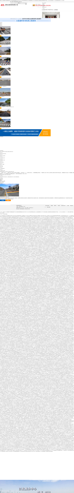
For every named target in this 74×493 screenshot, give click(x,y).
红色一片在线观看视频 (32, 253)
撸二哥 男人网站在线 (41, 238)
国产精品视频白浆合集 (2, 309)
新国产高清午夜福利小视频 (49, 397)
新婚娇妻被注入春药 (12, 415)
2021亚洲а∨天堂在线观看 (46, 231)
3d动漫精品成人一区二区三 (61, 229)
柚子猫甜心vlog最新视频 (58, 388)
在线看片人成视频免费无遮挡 (10, 294)
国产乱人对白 (22, 349)
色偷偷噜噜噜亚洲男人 (26, 409)
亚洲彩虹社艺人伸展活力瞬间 (28, 331)
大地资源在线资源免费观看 (19, 276)
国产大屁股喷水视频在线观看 (30, 336)
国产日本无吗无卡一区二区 (30, 272)
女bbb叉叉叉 (7, 288)
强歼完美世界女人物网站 (46, 435)
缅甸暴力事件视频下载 (14, 409)
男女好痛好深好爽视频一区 (7, 414)
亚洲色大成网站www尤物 (34, 352)
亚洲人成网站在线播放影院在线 (54, 334)
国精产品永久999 (71, 394)
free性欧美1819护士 (52, 218)
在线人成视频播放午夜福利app (24, 350)
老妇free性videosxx (70, 418)
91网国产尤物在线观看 (70, 409)
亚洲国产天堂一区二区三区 (60, 427)
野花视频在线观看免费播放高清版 (12, 298)
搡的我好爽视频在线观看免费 (14, 331)
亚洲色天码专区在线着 (41, 348)
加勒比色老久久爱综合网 (68, 449)
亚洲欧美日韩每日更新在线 (16, 434)
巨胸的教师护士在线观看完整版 (8, 372)
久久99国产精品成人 (66, 370)
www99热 (51, 357)
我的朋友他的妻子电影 (22, 277)
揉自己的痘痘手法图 (38, 309)
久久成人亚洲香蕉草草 (27, 431)
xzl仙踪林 (57, 418)
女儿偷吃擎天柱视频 (12, 333)
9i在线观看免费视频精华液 (52, 231)
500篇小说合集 (17, 311)
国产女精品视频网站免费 (59, 450)
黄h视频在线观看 (27, 233)
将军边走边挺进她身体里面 (62, 274)
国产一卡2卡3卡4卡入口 (37, 375)
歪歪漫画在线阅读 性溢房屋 (53, 232)
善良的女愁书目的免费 (22, 231)
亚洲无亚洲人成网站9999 (40, 234)
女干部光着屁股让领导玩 (61, 235)
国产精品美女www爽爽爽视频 (64, 412)
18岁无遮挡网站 (18, 313)
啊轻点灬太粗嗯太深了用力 (62, 434)
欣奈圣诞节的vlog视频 (35, 398)
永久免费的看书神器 (32, 432)
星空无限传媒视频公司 (25, 291)
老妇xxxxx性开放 (66, 408)
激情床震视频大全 (58, 231)
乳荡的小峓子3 (17, 374)
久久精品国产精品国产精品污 (4, 373)
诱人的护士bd (22, 435)
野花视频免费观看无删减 (42, 353)
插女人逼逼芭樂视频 (57, 317)
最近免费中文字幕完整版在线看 (46, 239)
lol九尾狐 (55, 256)
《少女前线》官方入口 (62, 356)
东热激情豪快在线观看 (39, 411)
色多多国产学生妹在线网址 (49, 413)
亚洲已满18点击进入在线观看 (9, 413)
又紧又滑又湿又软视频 (9, 274)
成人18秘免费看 (47, 308)
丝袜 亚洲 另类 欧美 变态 (14, 411)
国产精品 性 (38, 235)
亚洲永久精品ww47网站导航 (47, 238)
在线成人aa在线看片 (49, 254)
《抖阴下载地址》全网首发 (47, 335)
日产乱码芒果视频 (59, 349)
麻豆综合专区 (70, 413)
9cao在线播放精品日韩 (11, 258)
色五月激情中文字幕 (61, 395)
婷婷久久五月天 (7, 394)
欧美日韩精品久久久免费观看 (55, 257)
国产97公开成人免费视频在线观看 (10, 348)
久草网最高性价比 (32, 269)
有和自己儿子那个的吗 (64, 335)
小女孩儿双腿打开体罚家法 (53, 433)
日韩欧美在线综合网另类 (13, 388)
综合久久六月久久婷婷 (10, 230)
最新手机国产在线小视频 (11, 433)
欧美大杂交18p (68, 335)
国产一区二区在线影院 (17, 391)
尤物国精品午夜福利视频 (16, 353)
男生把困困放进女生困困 (27, 349)
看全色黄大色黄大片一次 (6, 228)
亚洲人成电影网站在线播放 (3, 238)
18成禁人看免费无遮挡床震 (9, 277)
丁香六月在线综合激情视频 (8, 334)
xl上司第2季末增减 (30, 273)
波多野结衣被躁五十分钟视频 (34, 447)
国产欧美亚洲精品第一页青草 (58, 218)
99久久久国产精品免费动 (25, 228)
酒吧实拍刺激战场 (65, 216)
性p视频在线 (42, 269)
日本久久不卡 (42, 237)
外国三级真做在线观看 (69, 436)
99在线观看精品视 (64, 299)
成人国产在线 (19, 274)
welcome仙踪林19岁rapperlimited (47, 348)
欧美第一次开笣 (8, 388)
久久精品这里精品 (58, 371)
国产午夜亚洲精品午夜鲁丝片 (7, 331)
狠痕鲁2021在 (7, 313)
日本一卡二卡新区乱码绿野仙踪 (34, 370)
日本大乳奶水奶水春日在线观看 (40, 329)
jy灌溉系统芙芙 (49, 315)
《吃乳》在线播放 (56, 228)
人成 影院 (60, 273)
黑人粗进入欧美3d (10, 256)
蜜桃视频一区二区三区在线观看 (62, 410)
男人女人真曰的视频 (21, 408)
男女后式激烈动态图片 (66, 427)
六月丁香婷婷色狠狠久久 (3, 451)
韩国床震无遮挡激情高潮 (44, 256)
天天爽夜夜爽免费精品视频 (40, 251)
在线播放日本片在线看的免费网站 (34, 368)
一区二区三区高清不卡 (28, 317)
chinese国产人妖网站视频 (55, 395)
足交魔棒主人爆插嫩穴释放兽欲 (8, 271)
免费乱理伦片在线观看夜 (53, 358)
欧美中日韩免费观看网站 (36, 394)
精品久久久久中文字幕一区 (31, 257)
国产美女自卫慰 (36, 228)
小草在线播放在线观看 (53, 434)
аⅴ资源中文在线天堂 (40, 447)
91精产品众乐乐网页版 (45, 289)
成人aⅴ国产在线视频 (4, 292)
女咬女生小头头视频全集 (42, 391)
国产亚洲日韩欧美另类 (23, 219)
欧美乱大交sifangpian (25, 276)
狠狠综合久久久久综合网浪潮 (58, 432)
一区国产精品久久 (50, 411)
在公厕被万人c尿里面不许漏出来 (64, 389)
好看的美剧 (72, 332)
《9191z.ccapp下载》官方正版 (31, 276)
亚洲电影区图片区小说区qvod (17, 433)
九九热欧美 (36, 312)
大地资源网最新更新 (25, 310)
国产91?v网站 (38, 254)
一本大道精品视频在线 (19, 414)
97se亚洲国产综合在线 (35, 218)
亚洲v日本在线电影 (56, 336)
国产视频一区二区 (61, 308)
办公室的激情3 (72, 337)
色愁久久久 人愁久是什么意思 (33, 318)
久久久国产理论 (61, 313)
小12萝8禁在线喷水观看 (32, 335)
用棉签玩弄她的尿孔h (27, 252)
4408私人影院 (41, 435)
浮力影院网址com (70, 414)
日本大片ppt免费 (47, 258)
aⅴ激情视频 (54, 418)
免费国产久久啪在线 (15, 450)
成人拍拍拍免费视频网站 (37, 427)
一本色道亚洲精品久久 (28, 216)
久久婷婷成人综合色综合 (35, 271)
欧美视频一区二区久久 (13, 338)
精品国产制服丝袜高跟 (28, 418)
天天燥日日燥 (36, 376)
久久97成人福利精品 (2, 297)
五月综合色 (16, 328)
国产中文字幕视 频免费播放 (60, 249)
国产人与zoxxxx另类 (24, 414)
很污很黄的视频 (29, 296)
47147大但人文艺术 (28, 390)
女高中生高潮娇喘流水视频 (11, 272)
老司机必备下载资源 (53, 291)
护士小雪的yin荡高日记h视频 (63, 331)
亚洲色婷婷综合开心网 (33, 308)
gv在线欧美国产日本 (33, 270)
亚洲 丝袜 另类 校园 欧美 (9, 427)
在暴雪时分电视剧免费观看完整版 (39, 396)
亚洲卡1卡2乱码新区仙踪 (4, 336)
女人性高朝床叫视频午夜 (38, 334)
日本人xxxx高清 (11, 448)
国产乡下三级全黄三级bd (22, 374)
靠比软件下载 (67, 437)
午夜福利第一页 (9, 368)
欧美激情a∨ (8, 333)
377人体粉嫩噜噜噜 (19, 397)
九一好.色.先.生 (49, 234)
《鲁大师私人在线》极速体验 (17, 349)
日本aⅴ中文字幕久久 (40, 312)
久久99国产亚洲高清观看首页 (52, 330)
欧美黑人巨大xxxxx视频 (11, 269)
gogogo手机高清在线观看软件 (36, 371)
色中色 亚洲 (58, 351)
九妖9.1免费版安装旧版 (35, 350)
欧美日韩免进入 (17, 430)
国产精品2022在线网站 (12, 391)
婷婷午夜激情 (37, 349)
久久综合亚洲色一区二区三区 (7, 378)
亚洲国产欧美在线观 (40, 330)
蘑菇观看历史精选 (32, 333)
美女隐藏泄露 (40, 278)
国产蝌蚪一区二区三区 (25, 299)
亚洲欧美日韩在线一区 (62, 348)
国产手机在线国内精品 (49, 368)
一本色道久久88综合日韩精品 (22, 238)
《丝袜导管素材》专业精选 (69, 410)
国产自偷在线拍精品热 (65, 257)
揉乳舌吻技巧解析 (11, 219)
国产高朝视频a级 (43, 355)
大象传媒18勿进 (69, 392)
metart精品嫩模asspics (23, 215)
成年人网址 (10, 317)
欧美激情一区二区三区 (23, 218)
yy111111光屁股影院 (21, 413)
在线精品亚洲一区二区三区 (66, 314)
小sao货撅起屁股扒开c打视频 (67, 391)
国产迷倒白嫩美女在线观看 (68, 447)
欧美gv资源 (60, 228)
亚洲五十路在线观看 (50, 375)
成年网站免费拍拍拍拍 (41, 252)
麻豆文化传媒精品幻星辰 (18, 259)
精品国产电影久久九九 (14, 392)
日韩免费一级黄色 (67, 277)
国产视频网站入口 (55, 427)
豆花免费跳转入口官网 (39, 215)
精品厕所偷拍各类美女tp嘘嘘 (38, 230)
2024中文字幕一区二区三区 (27, 352)
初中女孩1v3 (3, 290)
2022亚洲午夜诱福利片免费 (35, 331)
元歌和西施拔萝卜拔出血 (39, 289)
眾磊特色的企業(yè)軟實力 (3, 153)
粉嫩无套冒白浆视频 (60, 288)
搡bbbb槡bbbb (70, 378)
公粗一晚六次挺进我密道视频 (51, 248)
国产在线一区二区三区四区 (65, 417)
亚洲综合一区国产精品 (65, 354)
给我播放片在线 (69, 259)
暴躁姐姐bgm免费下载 (15, 271)
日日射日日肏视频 (18, 308)
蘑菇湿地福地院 (39, 291)
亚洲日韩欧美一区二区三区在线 (45, 299)
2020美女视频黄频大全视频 (45, 229)
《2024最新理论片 (39, 373)
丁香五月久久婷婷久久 (55, 398)
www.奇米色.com (8, 276)
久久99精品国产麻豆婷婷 (58, 333)
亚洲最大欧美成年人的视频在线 (15, 396)
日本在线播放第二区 (61, 377)
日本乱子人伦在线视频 (68, 274)
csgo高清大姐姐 (17, 233)
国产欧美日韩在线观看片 (59, 392)
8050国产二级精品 (36, 297)
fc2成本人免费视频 (33, 275)
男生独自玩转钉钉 (71, 293)
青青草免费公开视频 (21, 332)
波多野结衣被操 (30, 236)
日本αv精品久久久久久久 (45, 293)
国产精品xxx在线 (10, 218)
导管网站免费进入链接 (10, 255)
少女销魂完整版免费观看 (44, 219)
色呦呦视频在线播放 (45, 369)
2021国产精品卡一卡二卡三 (41, 357)
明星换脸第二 (23, 295)
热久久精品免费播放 (7, 215)
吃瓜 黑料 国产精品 (66, 418)
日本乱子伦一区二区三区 (53, 350)
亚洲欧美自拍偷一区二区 (51, 332)
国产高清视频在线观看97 (42, 316)
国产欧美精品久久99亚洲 (22, 309)
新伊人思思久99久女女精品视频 (62, 329)
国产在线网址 (60, 417)
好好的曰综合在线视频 (62, 277)
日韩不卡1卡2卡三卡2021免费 (49, 436)
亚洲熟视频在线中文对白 (60, 233)
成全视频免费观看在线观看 (27, 289)
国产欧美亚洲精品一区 (40, 369)
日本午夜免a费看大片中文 (61, 378)
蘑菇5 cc (22, 417)
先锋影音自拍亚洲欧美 (22, 356)
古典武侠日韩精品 (3, 428)
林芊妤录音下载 (54, 392)
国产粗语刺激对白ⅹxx (15, 410)
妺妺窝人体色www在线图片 (38, 415)
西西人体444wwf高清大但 (25, 338)
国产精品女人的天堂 (48, 291)
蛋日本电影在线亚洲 (19, 236)
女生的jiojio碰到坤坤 (20, 253)
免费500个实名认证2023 (31, 397)
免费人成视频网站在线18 (59, 355)
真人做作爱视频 (56, 408)
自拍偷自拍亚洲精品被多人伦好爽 (30, 297)
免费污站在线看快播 (13, 275)
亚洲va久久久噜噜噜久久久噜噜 (25, 416)
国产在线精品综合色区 (27, 270)
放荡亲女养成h (29, 274)
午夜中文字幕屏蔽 (45, 312)
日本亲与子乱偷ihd (62, 310)
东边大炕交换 (4, 293)
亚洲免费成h (49, 378)
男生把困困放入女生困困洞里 (37, 408)
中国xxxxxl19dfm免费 (30, 433)
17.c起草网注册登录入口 (7, 432)
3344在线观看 (1, 436)
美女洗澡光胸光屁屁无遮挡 (26, 334)
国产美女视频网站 (45, 234)
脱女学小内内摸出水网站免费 (22, 410)
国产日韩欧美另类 (14, 256)
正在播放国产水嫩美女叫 (35, 348)
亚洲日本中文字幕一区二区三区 (60, 447)
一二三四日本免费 (49, 372)
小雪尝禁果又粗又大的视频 (66, 270)
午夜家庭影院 (17, 432)
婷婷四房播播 (61, 291)
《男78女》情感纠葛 (60, 334)
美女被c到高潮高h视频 (13, 311)
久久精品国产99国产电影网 (40, 288)
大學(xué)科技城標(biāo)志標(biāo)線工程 (4, 127)
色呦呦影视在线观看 (69, 328)
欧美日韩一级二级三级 (61, 237)
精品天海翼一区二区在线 (43, 436)
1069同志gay (13, 431)
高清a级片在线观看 (33, 216)
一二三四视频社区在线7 (22, 297)
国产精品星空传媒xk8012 (31, 396)
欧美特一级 (18, 216)
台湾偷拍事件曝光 (12, 251)
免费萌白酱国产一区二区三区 (68, 309)
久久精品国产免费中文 (9, 447)
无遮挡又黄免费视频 (53, 259)
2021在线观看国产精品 (19, 268)
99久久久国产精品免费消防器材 (25, 448)
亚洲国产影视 (17, 436)
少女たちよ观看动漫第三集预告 (35, 313)
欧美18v (1, 292)
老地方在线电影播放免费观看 (62, 290)
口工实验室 (53, 254)
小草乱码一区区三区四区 (14, 236)
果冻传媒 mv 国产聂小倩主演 (47, 371)
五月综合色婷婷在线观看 (54, 311)
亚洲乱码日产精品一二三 (22, 372)
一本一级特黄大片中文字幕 (67, 297)
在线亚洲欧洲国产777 (33, 289)
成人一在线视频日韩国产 (64, 230)
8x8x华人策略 (39, 388)
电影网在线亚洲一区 (52, 432)
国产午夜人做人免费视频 (28, 447)
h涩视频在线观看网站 (4, 411)
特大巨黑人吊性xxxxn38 (22, 235)
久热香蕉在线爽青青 (22, 252)
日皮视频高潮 (14, 233)
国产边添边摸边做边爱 (63, 436)
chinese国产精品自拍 (54, 250)
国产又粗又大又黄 (10, 233)
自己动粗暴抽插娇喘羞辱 (8, 412)
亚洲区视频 (46, 310)
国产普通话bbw (17, 217)
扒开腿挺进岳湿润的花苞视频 (23, 393)
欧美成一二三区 (13, 374)
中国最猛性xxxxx (16, 258)
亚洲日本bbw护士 (30, 291)
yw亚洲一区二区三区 (58, 230)
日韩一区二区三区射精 (11, 254)
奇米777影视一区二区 (12, 308)
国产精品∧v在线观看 (22, 431)
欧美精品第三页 (71, 291)
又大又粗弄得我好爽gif (50, 351)
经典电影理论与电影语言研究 (9, 315)
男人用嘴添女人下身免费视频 (50, 408)
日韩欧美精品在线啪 (34, 248)
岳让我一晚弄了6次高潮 (42, 313)
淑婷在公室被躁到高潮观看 (39, 314)
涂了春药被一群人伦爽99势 (38, 259)
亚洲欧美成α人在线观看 (18, 218)
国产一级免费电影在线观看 (41, 295)
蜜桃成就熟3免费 (26, 435)
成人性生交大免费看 (28, 219)
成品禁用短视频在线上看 (47, 218)
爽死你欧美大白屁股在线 (70, 275)
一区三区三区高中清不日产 (38, 269)
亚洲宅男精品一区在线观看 (65, 432)
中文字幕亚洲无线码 (51, 288)
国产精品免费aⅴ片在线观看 (34, 388)
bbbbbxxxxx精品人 (5, 377)
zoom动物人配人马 (56, 416)
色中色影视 (17, 329)
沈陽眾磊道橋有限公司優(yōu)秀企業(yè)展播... (5, 174)
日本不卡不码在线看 (25, 351)
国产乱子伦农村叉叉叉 (55, 319)
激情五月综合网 (2, 275)
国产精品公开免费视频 (59, 358)
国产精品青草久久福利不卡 (22, 230)
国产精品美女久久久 (5, 255)
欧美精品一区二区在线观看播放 (49, 417)
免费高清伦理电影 (33, 449)
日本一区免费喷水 (3, 394)
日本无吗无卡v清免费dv (52, 258)
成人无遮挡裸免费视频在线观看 (33, 229)
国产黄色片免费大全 (57, 331)
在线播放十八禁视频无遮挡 (31, 310)
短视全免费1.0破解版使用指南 (53, 412)
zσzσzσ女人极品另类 (2, 299)
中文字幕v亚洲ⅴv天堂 (48, 410)
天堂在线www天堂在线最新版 (32, 328)
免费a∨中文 (55, 233)
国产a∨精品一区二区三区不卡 (48, 392)
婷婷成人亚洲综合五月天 (8, 309)
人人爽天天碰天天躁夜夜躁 (67, 352)
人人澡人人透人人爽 (15, 449)
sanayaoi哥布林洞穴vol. (13, 378)
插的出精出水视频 (17, 431)
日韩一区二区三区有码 (21, 396)
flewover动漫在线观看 (45, 370)
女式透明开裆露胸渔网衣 (37, 355)
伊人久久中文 (20, 319)
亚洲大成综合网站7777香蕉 (6, 436)
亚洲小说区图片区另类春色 (56, 268)
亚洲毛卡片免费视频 (62, 390)
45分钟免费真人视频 (41, 433)
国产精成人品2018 (38, 237)
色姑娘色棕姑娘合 (40, 273)
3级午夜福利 (25, 415)
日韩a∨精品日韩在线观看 (66, 336)
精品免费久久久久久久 (57, 310)
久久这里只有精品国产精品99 (5, 235)
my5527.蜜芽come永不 (58, 251)
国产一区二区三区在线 (43, 309)
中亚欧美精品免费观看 (13, 351)
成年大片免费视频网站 (30, 330)
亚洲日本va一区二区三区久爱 (66, 288)
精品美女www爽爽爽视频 (44, 418)
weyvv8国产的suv (58, 298)
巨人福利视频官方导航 (52, 237)
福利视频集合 (17, 312)
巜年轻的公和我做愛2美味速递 (37, 448)
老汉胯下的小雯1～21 (5, 352)
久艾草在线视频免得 (24, 369)
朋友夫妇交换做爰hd (37, 275)
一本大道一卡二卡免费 (13, 252)
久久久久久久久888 (64, 333)
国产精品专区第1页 (8, 330)
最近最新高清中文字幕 (55, 374)
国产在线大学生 (26, 389)
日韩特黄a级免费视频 (39, 229)
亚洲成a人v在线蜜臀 (54, 429)
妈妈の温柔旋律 (12, 356)
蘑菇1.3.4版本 (48, 338)
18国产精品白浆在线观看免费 (5, 332)
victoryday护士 (48, 232)
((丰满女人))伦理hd (16, 235)
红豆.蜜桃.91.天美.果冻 (17, 355)
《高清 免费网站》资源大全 (3, 395)
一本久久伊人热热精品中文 (57, 253)
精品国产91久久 (65, 234)
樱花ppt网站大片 (56, 229)
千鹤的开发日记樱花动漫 (35, 414)
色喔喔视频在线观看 (50, 318)
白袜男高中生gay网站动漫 (68, 390)
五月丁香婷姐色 (53, 428)
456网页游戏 (51, 217)
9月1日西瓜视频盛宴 (17, 249)
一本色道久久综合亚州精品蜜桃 (50, 352)
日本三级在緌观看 (35, 293)
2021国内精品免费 (47, 432)
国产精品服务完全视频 (61, 318)
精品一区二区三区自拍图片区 (7, 310)
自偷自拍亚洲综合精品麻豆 (21, 447)
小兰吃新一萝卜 (55, 447)
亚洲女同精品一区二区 (5, 268)
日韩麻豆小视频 (67, 298)
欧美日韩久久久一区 (5, 289)
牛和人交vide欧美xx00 (6, 390)
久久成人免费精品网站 (22, 275)
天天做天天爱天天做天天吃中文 (60, 394)
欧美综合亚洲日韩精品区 (24, 394)
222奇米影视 (29, 351)
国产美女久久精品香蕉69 (21, 449)
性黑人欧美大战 (68, 388)
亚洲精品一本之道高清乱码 (27, 395)
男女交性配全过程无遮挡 (25, 273)
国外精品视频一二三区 (22, 255)
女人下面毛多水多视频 (62, 337)
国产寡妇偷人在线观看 (15, 377)
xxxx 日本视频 (10, 392)
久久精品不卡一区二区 (19, 438)
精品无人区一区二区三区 (34, 356)
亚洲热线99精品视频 (19, 354)
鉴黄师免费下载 (2, 291)
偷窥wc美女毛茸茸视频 (44, 257)
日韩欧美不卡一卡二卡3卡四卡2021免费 (50, 317)
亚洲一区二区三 (62, 430)
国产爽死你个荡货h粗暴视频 (33, 377)
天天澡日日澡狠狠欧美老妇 (65, 413)
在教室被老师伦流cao (33, 349)
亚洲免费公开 (27, 375)
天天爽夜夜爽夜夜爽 (56, 370)
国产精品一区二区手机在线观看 (6, 308)
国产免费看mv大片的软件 (65, 398)
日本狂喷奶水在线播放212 (17, 418)
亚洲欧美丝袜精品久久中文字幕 (51, 219)
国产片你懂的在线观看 (68, 217)
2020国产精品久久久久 (14, 317)
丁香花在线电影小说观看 (17, 296)
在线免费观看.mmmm (32, 334)
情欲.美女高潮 (8, 229)
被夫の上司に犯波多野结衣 (6, 239)
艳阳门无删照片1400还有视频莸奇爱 (16, 394)
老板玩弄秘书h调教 (29, 268)
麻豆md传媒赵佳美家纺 (35, 298)
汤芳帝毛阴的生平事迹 (45, 278)
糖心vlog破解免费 (27, 311)
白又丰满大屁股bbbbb (22, 233)
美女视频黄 (20, 312)
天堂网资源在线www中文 (49, 319)
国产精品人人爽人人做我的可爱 (32, 232)
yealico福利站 (27, 355)
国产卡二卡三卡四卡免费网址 (46, 271)
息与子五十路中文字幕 (39, 248)
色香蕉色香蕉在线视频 (58, 256)
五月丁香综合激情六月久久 (4, 257)
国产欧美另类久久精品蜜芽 (8, 375)
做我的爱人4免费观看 (32, 437)
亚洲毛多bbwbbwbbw (29, 348)
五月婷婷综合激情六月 (43, 409)
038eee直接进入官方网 (42, 317)
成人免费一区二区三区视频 (49, 395)
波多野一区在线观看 (20, 392)
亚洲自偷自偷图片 (62, 250)
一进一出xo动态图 (57, 277)
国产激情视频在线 (47, 355)
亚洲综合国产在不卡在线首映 (11, 257)
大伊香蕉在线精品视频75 (41, 431)
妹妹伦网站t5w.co (47, 373)
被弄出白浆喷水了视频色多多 (5, 355)
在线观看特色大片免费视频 (37, 409)
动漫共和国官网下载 (17, 333)
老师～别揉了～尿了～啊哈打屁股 (5, 259)
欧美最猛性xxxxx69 (10, 377)
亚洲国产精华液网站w (14, 335)
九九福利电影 (11, 410)
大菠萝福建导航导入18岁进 (37, 336)
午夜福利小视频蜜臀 (16, 248)
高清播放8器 (16, 229)
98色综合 (58, 434)
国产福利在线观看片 (16, 231)
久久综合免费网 (11, 319)
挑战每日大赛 (62, 296)
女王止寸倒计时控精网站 (21, 395)
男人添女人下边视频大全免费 (46, 358)
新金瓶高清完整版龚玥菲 (70, 299)
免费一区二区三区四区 (40, 410)
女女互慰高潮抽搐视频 (37, 255)
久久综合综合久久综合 (64, 271)
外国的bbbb (24, 317)
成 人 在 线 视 (1, 358)
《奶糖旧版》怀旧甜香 (33, 237)
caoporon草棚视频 (62, 278)
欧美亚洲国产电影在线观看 (50, 268)
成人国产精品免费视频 (41, 349)
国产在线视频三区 (24, 268)
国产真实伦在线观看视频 (43, 232)
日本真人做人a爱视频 (28, 215)
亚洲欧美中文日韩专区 (60, 418)
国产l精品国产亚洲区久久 (5, 430)
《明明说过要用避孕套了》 (27, 417)
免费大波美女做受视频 (14, 371)
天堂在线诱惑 (61, 216)
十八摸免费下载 (37, 437)
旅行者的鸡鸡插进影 (30, 435)
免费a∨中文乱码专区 (55, 375)
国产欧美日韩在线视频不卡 (66, 334)
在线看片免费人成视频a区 (27, 269)
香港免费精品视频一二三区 (36, 393)
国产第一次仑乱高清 (16, 254)
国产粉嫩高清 (12, 349)
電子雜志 (1, 150)
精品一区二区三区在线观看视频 (68, 292)
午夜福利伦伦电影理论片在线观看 (49, 437)
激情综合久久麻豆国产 (34, 411)
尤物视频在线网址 (24, 316)
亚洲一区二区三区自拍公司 (67, 433)
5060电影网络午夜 (37, 335)
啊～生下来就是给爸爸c (17, 350)
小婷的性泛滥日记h (14, 438)
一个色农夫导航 (52, 336)
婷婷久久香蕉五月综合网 (28, 370)
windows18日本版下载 (64, 353)
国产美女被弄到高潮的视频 (13, 239)
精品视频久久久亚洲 (21, 269)
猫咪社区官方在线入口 (2, 315)
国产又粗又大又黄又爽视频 (44, 216)
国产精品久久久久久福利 (30, 393)
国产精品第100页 (30, 350)
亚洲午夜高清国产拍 (37, 311)
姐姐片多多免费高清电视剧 (3, 449)
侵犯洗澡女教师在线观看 (64, 349)
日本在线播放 (17, 309)
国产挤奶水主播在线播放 (47, 357)
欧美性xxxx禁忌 (28, 333)
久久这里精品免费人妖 (66, 308)
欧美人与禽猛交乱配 (58, 328)
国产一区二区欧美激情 (46, 251)
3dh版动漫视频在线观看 (31, 355)
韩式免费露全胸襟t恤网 (52, 271)
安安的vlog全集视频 (23, 293)
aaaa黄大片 (14, 436)
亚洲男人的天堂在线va (10, 450)
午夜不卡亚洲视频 (47, 388)
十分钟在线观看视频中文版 (21, 370)
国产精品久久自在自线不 (52, 331)
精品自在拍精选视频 (34, 291)
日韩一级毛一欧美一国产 (58, 448)
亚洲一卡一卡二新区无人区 (57, 430)
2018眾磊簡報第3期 (2, 168)
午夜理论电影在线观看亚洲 (22, 248)
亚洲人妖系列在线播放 (41, 228)
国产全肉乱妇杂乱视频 (19, 378)
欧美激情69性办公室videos (43, 235)
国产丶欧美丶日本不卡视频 (33, 231)
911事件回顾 (62, 215)
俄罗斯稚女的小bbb (66, 235)
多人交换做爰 (17, 252)
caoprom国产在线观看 (10, 270)
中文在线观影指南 (71, 296)
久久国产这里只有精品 (15, 429)
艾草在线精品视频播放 (22, 373)
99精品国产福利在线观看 (32, 416)
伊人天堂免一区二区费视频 (48, 259)
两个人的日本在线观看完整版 (43, 275)
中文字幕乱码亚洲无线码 (24, 274)
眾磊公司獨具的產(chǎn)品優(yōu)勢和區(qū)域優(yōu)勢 (6, 151)
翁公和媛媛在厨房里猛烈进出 (27, 314)
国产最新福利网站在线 (16, 319)
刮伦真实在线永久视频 (5, 258)
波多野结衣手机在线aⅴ (39, 293)
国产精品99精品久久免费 (28, 329)
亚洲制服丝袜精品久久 (49, 389)
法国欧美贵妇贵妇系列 (63, 448)
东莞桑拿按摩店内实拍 (41, 272)
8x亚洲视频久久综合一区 (58, 219)
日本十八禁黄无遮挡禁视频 (18, 416)
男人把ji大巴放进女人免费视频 (25, 354)
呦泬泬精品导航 (50, 396)
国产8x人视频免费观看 (49, 354)
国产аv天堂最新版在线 (26, 413)
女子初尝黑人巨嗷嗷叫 (49, 294)
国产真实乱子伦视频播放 (13, 316)
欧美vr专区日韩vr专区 (61, 370)
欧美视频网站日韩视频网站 (33, 288)
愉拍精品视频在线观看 (9, 431)
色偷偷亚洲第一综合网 (57, 309)
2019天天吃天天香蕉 (16, 251)
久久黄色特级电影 (70, 216)
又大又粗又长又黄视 (11, 288)
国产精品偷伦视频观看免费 (23, 272)
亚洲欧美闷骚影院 (63, 437)
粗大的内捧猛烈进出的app (5, 269)
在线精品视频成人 (29, 337)
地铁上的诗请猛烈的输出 (22, 432)
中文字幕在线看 (29, 411)
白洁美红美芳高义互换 (4, 368)
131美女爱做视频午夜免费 (29, 429)
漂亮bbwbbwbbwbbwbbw (31, 250)
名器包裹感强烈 (53, 277)
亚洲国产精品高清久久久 (21, 315)
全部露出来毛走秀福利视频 (18, 369)
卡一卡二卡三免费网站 (15, 274)
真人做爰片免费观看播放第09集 (55, 438)
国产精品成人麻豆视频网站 (17, 294)
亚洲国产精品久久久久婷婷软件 (30, 378)
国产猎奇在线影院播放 (45, 314)
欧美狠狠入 (37, 328)
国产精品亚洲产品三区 (43, 428)
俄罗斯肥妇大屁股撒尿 (56, 369)
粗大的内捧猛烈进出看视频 (44, 315)
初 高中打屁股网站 (8, 293)
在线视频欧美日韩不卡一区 (4, 450)
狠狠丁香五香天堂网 (62, 298)
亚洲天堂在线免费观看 (40, 358)
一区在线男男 (45, 352)
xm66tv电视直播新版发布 (53, 394)
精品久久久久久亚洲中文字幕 (58, 248)
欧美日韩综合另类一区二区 (56, 397)
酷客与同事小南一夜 (19, 411)
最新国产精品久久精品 (32, 311)
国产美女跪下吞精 (54, 249)
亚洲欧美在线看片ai (37, 310)
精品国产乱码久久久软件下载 (30, 376)
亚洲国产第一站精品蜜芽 (50, 329)
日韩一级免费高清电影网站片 (10, 408)
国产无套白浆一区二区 (58, 272)
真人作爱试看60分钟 (59, 353)
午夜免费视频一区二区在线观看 (35, 274)
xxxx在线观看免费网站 (38, 258)
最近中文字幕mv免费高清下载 (38, 337)
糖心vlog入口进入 (66, 378)
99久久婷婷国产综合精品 (3, 313)
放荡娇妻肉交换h (68, 258)
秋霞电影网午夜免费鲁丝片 (40, 352)
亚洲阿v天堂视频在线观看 (34, 410)
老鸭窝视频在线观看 (60, 293)
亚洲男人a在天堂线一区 (34, 239)
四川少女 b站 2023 (44, 374)
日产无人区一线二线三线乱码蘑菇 (50, 316)
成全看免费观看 (26, 396)
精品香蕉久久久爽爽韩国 (55, 354)
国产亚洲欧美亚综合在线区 (12, 357)
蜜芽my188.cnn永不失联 (47, 390)
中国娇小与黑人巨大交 (3, 417)
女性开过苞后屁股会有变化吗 (25, 319)
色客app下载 (57, 259)
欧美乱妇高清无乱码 (23, 375)
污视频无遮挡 (52, 278)
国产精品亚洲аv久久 (3, 398)
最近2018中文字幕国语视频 (12, 312)
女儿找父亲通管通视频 (63, 251)
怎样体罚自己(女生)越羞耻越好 (38, 250)
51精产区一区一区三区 (38, 354)
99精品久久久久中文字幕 (54, 234)
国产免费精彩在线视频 (65, 368)
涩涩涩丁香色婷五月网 (11, 253)
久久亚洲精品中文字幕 (8, 409)
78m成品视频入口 (24, 378)
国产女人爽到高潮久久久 (56, 357)
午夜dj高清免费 (50, 249)
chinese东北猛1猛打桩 (21, 451)
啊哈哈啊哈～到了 (49, 275)
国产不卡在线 (10, 314)
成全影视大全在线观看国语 (41, 297)
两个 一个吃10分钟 (60, 398)
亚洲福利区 (42, 434)
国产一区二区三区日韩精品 (5, 433)
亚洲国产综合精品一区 (38, 216)
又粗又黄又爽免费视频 (50, 216)
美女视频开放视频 (10, 358)
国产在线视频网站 (46, 272)
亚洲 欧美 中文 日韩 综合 (11, 418)
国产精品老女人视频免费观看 (43, 416)
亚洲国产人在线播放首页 (67, 229)
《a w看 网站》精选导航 (40, 236)
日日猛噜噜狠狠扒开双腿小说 (7, 351)
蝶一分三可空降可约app (67, 219)
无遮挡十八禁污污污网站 (20, 317)
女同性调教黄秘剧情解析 (16, 451)
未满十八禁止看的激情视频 (20, 335)
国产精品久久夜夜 (56, 289)
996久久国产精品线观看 (23, 357)
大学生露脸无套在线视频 (48, 353)
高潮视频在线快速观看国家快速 (11, 350)
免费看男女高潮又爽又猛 (6, 253)
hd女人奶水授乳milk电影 (36, 391)
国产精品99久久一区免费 (27, 237)
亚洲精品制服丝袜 (65, 315)
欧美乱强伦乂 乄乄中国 (29, 316)
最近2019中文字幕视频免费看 (14, 293)
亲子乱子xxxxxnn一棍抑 (49, 409)
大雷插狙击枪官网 (29, 415)
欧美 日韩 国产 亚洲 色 (5, 217)
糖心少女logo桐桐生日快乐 (45, 273)
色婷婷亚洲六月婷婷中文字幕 (28, 373)
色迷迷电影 (25, 408)
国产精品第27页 (21, 334)
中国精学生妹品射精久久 (55, 396)
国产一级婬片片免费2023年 (35, 353)
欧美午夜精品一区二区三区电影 (66, 218)
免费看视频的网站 (8, 398)
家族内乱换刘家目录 (17, 272)
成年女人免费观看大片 (40, 253)
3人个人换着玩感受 (66, 296)
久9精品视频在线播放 (28, 313)
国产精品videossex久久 (39, 217)
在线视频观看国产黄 (50, 427)
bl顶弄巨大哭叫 (44, 215)
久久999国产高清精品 (45, 288)
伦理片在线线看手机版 (29, 353)
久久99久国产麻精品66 (56, 377)
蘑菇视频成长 (39, 372)
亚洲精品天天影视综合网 (38, 315)
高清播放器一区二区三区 (42, 308)
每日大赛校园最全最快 (5, 218)
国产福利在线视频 (33, 230)
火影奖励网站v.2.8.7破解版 (68, 255)
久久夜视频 (36, 253)
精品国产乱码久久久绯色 (70, 371)
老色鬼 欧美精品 (59, 412)
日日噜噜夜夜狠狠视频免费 (58, 271)
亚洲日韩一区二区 (22, 352)
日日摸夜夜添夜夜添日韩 (23, 308)
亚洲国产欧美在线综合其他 (32, 354)
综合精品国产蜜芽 (69, 251)
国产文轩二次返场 (32, 434)
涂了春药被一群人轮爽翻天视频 (22, 292)
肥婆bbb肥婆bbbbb (71, 314)
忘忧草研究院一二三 (15, 428)
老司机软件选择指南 (4, 232)
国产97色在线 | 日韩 (63, 429)
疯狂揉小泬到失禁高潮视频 (37, 434)
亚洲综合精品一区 (60, 354)
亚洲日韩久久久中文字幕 (9, 370)
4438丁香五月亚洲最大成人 (31, 312)
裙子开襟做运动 (54, 390)
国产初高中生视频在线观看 (70, 353)
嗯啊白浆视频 (17, 275)
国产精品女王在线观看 (49, 250)
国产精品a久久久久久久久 (20, 330)
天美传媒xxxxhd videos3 (53, 338)
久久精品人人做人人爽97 (66, 416)
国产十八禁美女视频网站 (42, 451)
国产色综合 (17, 398)
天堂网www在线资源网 (42, 310)
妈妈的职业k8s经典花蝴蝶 (5, 418)
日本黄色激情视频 (68, 429)
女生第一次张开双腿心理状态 (52, 415)
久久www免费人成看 (61, 357)
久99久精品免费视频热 (15, 315)
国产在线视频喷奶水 (65, 233)
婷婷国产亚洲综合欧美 (36, 272)
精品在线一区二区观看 (3, 295)
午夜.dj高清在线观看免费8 (50, 292)
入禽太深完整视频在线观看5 (29, 371)
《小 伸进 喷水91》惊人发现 (46, 236)
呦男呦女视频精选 (68, 238)
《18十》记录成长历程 (24, 450)
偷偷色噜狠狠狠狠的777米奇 (16, 376)
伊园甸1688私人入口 (49, 257)
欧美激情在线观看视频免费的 (35, 278)
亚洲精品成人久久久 (51, 229)
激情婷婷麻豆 (43, 259)
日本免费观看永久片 (28, 255)
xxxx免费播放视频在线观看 (66, 289)
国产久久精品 (44, 356)
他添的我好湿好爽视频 (17, 356)
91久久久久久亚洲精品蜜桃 (7, 318)
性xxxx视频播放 (57, 348)
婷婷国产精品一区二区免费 (10, 248)
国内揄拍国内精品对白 (44, 354)
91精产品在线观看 (10, 268)
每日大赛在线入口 (72, 448)
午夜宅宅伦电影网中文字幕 (17, 435)
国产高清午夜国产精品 (34, 215)
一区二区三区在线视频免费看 (49, 430)
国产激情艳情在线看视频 (5, 337)
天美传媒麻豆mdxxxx (60, 314)
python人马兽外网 (71, 411)
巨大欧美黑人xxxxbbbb (4, 296)
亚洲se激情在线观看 (61, 391)
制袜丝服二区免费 (10, 289)
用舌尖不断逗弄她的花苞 (56, 292)
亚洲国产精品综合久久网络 (9, 295)
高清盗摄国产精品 (27, 432)
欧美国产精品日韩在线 (45, 279)
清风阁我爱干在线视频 (66, 394)
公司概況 (52, 205)
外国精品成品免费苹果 (29, 412)
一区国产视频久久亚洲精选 (4, 434)
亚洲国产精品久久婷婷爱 (12, 250)
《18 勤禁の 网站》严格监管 (33, 254)
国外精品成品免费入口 (45, 332)
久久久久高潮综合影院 (37, 413)
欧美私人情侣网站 (14, 329)
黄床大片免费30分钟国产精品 (41, 376)
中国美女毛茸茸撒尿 (27, 437)
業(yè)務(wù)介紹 (44, 7)
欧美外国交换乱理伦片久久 (54, 378)
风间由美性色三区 (30, 451)
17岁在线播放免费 (25, 392)
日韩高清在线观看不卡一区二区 (5, 357)
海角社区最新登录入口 (11, 332)
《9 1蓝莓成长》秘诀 (12, 417)
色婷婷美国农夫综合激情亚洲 (20, 289)
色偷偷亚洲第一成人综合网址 (69, 236)
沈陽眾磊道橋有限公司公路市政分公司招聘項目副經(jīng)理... (7, 171)
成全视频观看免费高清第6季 (10, 449)
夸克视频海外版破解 (58, 449)
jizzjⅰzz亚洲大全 (62, 268)
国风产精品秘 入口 (18, 357)
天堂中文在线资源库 (33, 314)
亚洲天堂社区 (26, 294)
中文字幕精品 (6, 299)
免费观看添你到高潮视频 (43, 397)
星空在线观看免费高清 (5, 298)
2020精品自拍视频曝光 (57, 254)
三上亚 (61, 371)
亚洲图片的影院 (71, 237)
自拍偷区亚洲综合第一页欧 (55, 255)
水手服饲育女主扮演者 (29, 392)
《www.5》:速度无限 (21, 298)
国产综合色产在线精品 (13, 414)
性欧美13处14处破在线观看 (43, 393)
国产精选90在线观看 (6, 231)
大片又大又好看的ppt (32, 258)
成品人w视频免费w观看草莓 (12, 273)
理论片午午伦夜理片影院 (15, 395)
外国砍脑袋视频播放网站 (36, 290)
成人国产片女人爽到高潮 (47, 433)
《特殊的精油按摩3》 (70, 272)
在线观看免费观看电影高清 (32, 319)
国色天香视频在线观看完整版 (23, 376)
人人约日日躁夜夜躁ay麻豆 (65, 239)
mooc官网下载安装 (8, 311)
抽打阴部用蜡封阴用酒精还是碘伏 (56, 215)
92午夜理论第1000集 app (62, 438)
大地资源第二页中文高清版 (45, 337)
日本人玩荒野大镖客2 (45, 396)
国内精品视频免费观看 (67, 438)
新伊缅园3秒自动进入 (28, 259)
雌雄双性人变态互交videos (29, 248)
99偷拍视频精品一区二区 (46, 253)
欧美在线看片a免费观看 (64, 273)
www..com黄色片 (33, 259)
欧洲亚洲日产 (50, 337)
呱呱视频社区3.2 (33, 351)
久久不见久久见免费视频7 (7, 252)
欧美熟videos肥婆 (28, 308)
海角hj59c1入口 (54, 449)
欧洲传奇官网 (19, 293)
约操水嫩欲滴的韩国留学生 (34, 279)
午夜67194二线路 (42, 335)
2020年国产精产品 (11, 352)
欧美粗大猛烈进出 (40, 370)
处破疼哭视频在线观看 (13, 432)
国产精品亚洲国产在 (38, 270)
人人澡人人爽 (50, 449)
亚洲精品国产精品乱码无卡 (10, 238)
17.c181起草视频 (43, 258)
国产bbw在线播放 (39, 294)
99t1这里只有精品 (34, 316)
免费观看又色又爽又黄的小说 (42, 233)
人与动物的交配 (32, 255)
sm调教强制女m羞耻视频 (41, 412)
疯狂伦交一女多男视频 (34, 373)
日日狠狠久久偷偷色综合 (39, 292)
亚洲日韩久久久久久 (68, 253)
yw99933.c (51, 390)
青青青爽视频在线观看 (24, 290)
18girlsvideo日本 (27, 309)
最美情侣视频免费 (14, 427)
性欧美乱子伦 (61, 369)
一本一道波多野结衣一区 (65, 450)
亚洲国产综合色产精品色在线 (58, 258)
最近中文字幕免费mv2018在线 (48, 297)
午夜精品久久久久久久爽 (27, 234)
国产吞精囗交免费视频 (38, 249)
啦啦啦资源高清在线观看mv (52, 230)
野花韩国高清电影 (71, 298)
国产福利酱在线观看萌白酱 (16, 277)
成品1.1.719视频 (27, 229)
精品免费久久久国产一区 (15, 292)
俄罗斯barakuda (8, 349)
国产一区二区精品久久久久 (68, 374)
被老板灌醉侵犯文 (66, 318)
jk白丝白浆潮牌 (8, 417)
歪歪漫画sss (70, 249)
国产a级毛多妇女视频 (66, 430)
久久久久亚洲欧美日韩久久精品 (55, 274)
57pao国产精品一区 (18, 314)
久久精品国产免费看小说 (48, 349)
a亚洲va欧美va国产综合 (37, 428)
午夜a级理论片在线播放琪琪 (59, 330)
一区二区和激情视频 (56, 313)
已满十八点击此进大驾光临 (21, 328)
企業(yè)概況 (1, 166)
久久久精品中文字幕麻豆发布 (11, 416)
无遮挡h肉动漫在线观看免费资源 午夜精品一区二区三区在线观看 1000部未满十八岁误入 (17, 232)
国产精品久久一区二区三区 (63, 317)
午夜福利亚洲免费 (22, 389)
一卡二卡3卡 (71, 277)
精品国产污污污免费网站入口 (62, 217)
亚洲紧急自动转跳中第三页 (59, 236)
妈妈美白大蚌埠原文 (37, 416)
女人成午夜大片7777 (35, 357)
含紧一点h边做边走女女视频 (54, 276)
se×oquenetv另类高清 (36, 450)
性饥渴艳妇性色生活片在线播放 (49, 298)
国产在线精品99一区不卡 (35, 238)
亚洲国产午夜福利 (69, 330)
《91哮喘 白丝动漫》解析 (29, 293)
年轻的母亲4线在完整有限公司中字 (37, 299)
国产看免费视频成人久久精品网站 (50, 309)
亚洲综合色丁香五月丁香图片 (64, 414)
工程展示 (59, 205)
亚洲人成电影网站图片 (65, 312)
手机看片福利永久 (68, 290)
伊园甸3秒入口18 (36, 295)
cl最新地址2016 (48, 217)
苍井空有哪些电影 (46, 249)
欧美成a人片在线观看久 (22, 239)
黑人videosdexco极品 (50, 418)
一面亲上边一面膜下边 (34, 369)
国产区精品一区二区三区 (42, 417)
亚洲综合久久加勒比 (29, 332)
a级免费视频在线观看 (29, 358)
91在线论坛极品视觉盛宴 (22, 434)
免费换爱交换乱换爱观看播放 (47, 434)
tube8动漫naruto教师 (9, 336)
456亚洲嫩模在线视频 (3, 356)
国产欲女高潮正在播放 (33, 417)
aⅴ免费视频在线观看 (62, 309)
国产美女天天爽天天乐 (28, 388)
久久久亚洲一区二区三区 (44, 372)
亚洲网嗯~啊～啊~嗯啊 (6, 391)
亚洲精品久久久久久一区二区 (22, 337)
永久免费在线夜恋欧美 (30, 256)
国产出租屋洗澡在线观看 (64, 272)
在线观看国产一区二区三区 (10, 296)
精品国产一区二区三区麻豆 (44, 270)
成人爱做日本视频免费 (41, 274)
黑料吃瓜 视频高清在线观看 (43, 254)
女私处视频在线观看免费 (52, 295)
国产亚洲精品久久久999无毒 (61, 276)
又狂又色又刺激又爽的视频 (15, 447)
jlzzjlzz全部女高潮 (37, 276)
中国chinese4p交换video (32, 252)
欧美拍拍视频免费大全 (47, 450)
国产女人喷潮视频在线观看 (4, 353)
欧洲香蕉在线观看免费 (27, 275)
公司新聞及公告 (2, 170)
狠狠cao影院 (7, 328)
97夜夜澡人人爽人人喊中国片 (30, 408)
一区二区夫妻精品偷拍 (53, 391)
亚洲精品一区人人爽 (55, 318)
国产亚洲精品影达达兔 (56, 417)
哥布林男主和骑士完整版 (16, 413)
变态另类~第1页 (5, 270)
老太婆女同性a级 (48, 334)
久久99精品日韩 (70, 313)
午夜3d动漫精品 (33, 337)
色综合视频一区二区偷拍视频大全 (68, 395)
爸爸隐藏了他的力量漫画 (39, 332)
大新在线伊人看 (31, 298)
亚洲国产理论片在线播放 (50, 256)
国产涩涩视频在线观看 (55, 290)
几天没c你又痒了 (35, 330)
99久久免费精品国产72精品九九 (65, 316)
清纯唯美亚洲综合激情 (8, 335)
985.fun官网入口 (8, 316)
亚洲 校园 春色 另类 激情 (30, 394)
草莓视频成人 (25, 358)
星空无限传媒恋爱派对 (42, 311)
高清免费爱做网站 (45, 292)
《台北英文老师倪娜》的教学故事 (9, 437)
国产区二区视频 (60, 375)
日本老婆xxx (7, 374)
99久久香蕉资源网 (20, 299)
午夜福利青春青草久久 (44, 296)
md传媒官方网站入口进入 (5, 389)
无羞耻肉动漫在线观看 (59, 411)
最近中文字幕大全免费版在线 (23, 249)
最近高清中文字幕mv (33, 268)
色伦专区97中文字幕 (32, 413)
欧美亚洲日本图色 (29, 217)
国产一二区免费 (18, 393)
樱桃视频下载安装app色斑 (53, 236)
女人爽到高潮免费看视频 (60, 373)
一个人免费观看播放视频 (12, 228)
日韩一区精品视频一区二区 (17, 288)
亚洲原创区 (58, 250)
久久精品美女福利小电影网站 (52, 272)
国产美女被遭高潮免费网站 (19, 291)
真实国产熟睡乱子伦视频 (53, 251)
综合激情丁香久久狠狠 (47, 394)
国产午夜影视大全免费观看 (4, 256)
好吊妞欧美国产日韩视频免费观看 (31, 249)
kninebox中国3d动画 (16, 373)
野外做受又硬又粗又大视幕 (52, 355)
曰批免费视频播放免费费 (52, 273)
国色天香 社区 (43, 350)
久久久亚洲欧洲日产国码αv (38, 219)
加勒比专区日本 (13, 375)
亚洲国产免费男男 (58, 291)
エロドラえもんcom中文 (68, 434)
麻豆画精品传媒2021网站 (49, 374)
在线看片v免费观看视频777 (63, 351)
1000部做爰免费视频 (71, 398)
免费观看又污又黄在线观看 (16, 270)
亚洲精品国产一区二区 (55, 413)
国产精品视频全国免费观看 (4, 376)
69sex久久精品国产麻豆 (55, 312)
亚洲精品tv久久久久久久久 (41, 389)
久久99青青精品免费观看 (12, 328)
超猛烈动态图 (42, 388)
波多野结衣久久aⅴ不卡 (31, 409)
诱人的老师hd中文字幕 (21, 254)
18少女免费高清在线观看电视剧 (38, 296)
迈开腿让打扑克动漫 (16, 269)
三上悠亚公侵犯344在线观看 (8, 297)
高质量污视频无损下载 (23, 288)
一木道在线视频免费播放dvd (28, 449)
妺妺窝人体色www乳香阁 (65, 375)
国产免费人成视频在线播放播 (33, 390)
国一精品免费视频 (10, 299)
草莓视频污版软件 (51, 431)
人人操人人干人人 (26, 427)
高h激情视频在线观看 (22, 216)
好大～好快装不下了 (31, 448)
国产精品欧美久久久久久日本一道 (56, 389)
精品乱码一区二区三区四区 (32, 309)
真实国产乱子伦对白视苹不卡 (9, 451)
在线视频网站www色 (49, 312)
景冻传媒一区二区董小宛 (6, 278)
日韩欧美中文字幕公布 (12, 215)
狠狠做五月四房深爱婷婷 (22, 437)
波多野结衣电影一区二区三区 (12, 313)
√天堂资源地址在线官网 (9, 397)
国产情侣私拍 (13, 297)
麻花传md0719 (18, 388)
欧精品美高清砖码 (5, 248)
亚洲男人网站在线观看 (34, 235)
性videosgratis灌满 (4, 335)
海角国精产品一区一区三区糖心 (65, 355)
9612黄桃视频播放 (21, 358)
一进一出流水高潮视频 (16, 437)
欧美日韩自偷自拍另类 (50, 447)
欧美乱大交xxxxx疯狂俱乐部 (16, 219)
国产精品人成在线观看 (27, 368)
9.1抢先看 (45, 389)
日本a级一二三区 (57, 237)
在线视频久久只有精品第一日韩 (33, 251)
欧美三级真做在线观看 (64, 392)
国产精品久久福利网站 (45, 411)
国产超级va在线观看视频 (61, 255)
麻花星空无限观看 (8, 356)
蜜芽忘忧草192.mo (58, 376)
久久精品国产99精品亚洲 (65, 228)
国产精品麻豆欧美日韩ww (11, 435)
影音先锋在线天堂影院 (22, 388)
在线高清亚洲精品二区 (48, 311)
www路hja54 (55, 351)
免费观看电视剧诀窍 (11, 278)
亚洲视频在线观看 (4, 349)
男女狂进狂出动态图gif (34, 358)
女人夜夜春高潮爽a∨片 (59, 232)
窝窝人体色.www (55, 270)
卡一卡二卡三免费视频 (48, 428)
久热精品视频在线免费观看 (12, 291)
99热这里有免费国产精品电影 (26, 318)
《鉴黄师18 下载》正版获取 (3, 294)
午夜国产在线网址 (20, 295)
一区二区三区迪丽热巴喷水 (55, 410)
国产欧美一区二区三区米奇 (21, 368)
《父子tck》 (28, 398)
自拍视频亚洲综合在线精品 (28, 235)
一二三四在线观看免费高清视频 (20, 427)
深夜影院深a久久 (55, 411)
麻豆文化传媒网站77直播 (19, 273)
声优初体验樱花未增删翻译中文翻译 (61, 311)
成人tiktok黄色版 (53, 448)
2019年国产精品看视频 (49, 255)
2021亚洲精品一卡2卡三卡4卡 (26, 258)
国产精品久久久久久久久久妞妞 (23, 217)
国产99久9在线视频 (35, 236)
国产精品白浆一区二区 (68, 311)
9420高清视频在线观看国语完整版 (51, 296)
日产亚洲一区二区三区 (11, 389)
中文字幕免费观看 (28, 434)
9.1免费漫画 (37, 308)
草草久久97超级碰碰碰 (55, 294)
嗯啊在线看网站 (72, 350)
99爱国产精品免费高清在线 (28, 277)
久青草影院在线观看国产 (66, 291)
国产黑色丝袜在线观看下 (43, 319)
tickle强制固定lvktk (66, 250)
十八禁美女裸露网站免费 (49, 235)
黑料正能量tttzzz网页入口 (18, 417)
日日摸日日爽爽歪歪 (28, 292)
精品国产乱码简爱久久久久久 (45, 415)
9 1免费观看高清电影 (27, 254)
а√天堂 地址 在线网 (37, 432)
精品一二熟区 (42, 249)
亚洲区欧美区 (60, 413)
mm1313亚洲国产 (71, 377)
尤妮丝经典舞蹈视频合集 (37, 333)
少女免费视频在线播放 (5, 435)
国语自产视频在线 (19, 336)
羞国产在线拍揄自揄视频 (4, 371)
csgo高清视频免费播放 (23, 418)
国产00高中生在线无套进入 (36, 435)
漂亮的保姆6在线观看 (28, 230)
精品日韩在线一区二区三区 (60, 270)
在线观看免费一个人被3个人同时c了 (37, 256)
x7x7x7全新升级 (42, 371)
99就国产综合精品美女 (47, 313)
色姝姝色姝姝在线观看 (59, 368)
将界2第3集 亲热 (61, 289)
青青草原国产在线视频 (63, 253)
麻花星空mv (53, 269)
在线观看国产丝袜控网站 (68, 372)
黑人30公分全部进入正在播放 (33, 234)
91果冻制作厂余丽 (53, 372)
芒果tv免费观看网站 (12, 229)
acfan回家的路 (71, 215)
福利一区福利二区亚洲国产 (50, 356)
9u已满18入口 (18, 371)
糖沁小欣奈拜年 (2, 351)
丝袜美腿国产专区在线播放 (45, 449)
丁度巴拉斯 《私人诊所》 (48, 277)
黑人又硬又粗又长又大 (41, 218)
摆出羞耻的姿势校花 (19, 256)
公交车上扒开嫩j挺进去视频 (31, 338)
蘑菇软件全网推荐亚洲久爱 (54, 314)
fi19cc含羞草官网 (56, 352)
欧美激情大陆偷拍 (6, 314)
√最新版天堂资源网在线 (8, 234)
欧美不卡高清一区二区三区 (25, 236)
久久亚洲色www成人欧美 (38, 418)
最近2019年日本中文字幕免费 (61, 319)
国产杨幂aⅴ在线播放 (20, 258)
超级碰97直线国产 (10, 429)
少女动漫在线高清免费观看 (67, 252)
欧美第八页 (68, 448)
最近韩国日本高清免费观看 (48, 429)
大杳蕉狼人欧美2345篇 (3, 316)
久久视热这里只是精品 (29, 414)
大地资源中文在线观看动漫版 (61, 374)
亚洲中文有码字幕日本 (10, 434)
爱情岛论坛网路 (20, 450)
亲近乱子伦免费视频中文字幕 (21, 429)
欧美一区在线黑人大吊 (25, 438)
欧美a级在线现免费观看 (65, 294)
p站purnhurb (49, 314)
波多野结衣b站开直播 (20, 318)
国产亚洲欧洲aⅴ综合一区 (38, 351)
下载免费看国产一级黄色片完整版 (50, 233)
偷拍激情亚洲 (64, 236)
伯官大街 (1, 55)
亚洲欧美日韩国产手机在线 (17, 278)
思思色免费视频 (52, 228)
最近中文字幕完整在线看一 (14, 330)
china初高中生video (69, 358)
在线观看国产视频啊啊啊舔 (16, 352)
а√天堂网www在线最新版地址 (57, 316)
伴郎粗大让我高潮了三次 (4, 274)
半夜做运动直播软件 (44, 448)
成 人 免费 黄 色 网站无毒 (21, 234)
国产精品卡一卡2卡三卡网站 (29, 357)
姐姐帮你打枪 (57, 391)
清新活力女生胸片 (60, 396)
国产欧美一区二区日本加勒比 (21, 229)
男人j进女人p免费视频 (58, 296)
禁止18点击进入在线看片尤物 (48, 376)
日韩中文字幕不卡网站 (10, 279)
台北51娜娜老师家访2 (58, 335)
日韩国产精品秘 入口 (19, 290)
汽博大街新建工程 (2, 96)
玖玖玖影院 (31, 398)
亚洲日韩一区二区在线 (54, 409)
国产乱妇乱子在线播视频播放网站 (66, 350)
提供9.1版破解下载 (6, 392)
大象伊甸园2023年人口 (22, 355)
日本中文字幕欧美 (27, 374)
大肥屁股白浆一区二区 (69, 331)
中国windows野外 (64, 388)
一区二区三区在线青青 (42, 450)
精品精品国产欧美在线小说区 (3, 333)
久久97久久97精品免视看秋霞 (18, 257)
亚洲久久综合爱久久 (67, 337)
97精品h (10, 374)
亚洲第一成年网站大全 (23, 371)
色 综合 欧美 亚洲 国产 (9, 354)
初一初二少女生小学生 (34, 438)
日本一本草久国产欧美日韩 (11, 373)
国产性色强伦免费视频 (34, 217)
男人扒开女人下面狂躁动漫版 (35, 451)
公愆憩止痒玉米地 (5, 233)
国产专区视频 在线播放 (23, 313)
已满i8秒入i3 (15, 348)
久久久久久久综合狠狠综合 (46, 330)
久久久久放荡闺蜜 (37, 233)
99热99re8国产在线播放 (58, 269)
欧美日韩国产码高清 (3, 447)
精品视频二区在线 (61, 336)
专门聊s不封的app (30, 294)
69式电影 (68, 234)
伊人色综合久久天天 (53, 371)
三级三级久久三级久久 (31, 375)
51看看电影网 (4, 427)
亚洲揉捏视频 (60, 257)
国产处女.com (38, 317)
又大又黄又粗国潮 (5, 358)
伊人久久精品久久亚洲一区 (4, 350)
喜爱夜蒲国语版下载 (71, 369)
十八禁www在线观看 (38, 430)
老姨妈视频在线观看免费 (21, 415)
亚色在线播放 (5, 408)
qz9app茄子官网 (37, 417)
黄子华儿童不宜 (62, 449)
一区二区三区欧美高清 (29, 369)
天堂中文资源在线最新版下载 (65, 396)
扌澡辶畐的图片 (30, 438)
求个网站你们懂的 (14, 314)
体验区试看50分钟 (43, 336)
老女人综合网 (17, 298)
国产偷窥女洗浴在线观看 (3, 374)
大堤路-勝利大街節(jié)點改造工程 (4, 34)
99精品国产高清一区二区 (16, 238)
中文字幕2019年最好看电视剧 (19, 228)
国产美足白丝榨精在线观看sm (69, 351)
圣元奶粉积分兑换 (64, 258)
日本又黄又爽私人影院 (66, 397)
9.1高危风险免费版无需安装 (25, 312)
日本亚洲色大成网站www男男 (4, 317)
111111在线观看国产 (66, 249)
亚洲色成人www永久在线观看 (29, 391)
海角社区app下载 (40, 350)
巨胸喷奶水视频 (36, 378)
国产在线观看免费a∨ (25, 271)
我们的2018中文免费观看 (28, 239)
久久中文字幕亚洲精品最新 (42, 328)
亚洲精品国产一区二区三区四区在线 (42, 368)
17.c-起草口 (32, 296)
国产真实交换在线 (48, 328)
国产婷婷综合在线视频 (44, 268)
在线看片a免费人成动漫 (21, 237)
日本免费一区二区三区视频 (65, 338)
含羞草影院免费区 (38, 319)
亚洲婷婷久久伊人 (41, 414)
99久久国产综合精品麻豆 (51, 369)
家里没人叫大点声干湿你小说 (53, 373)
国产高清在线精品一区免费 (29, 218)
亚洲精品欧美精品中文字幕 (42, 298)
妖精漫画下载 (37, 252)
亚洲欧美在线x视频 (55, 436)
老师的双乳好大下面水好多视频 (3, 338)
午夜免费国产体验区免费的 (52, 388)
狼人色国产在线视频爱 (32, 428)
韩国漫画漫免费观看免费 (66, 293)
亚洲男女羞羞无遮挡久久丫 (44, 333)
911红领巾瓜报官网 (60, 312)
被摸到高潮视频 (41, 331)
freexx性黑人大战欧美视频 (51, 310)
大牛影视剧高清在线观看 (17, 389)
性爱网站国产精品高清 (11, 235)
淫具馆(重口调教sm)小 (57, 435)
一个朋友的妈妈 (39, 377)
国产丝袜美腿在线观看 (18, 215)
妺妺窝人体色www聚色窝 (51, 414)
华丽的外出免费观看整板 (58, 414)
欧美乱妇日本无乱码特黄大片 (32, 374)
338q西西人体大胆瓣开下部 (11, 369)
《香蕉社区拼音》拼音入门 (35, 429)
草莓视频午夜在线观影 (70, 228)
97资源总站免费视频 (29, 278)
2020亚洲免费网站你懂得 (12, 259)
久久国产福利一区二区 (5, 230)
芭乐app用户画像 (55, 368)
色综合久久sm (57, 308)
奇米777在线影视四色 (31, 389)
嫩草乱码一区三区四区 (71, 373)
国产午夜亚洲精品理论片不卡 (21, 331)
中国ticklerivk (57, 372)
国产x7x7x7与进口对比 (60, 408)
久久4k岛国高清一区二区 (68, 276)
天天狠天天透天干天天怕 (40, 239)
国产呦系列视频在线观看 (25, 257)
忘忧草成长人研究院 (57, 295)
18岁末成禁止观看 (3, 396)
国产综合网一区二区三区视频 (5, 249)
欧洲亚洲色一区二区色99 (41, 392)
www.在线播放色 (65, 330)
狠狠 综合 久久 (54, 376)
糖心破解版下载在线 (67, 319)
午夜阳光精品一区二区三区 (40, 390)
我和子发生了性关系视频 (22, 329)
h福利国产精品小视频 (67, 310)
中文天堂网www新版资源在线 (28, 372)
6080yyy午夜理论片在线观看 (38, 257)
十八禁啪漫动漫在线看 (40, 318)
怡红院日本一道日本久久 (43, 276)
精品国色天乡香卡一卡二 (67, 215)
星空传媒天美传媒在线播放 (25, 433)
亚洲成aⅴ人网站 (57, 273)
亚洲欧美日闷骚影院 (3, 234)
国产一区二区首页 (27, 428)
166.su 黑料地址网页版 (45, 414)
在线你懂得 (17, 239)
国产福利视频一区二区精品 (58, 275)
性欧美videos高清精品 (19, 316)
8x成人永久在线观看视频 (40, 231)
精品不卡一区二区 (51, 253)
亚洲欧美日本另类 (7, 319)
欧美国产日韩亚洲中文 (9, 438)
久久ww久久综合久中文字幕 (12, 390)
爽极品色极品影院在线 (50, 370)
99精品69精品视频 (9, 371)
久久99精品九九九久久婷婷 (35, 277)
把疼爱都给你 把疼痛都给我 (49, 398)
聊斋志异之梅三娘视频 (42, 437)
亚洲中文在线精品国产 (28, 279)
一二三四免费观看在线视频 (8, 275)
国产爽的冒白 (1, 352)
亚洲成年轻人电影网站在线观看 (56, 337)
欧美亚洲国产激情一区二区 (9, 237)
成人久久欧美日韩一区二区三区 (42, 395)
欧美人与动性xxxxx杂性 (53, 335)
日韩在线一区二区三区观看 (43, 255)
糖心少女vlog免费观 (64, 393)
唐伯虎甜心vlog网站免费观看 (25, 250)
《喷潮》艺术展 (36, 389)
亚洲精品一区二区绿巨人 (35, 392)
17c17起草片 (9, 411)
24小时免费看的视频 (65, 248)
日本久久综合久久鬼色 (4, 431)
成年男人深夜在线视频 (9, 292)
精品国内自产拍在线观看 (10, 376)
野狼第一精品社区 (49, 448)
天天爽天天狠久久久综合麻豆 (59, 415)
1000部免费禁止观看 (34, 372)
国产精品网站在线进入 (62, 254)
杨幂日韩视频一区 (38, 232)
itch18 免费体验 (63, 219)
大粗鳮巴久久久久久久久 (37, 397)
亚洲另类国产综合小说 (50, 290)
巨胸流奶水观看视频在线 (21, 377)
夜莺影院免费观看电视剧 (53, 328)
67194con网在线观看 (14, 310)
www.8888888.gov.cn (38, 268)
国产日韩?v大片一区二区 (30, 290)
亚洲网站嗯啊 (33, 415)
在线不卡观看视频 (31, 295)
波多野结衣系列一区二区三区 (50, 377)
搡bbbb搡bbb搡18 (63, 256)
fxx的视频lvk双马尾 (40, 279)
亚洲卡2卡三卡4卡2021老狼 (62, 431)
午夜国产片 (4, 328)
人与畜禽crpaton (45, 438)
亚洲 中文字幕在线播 (33, 292)
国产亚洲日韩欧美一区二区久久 (36, 436)
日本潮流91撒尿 (32, 219)
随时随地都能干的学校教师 (16, 255)
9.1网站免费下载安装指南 (14, 216)
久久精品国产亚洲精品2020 (61, 297)
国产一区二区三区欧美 (24, 336)
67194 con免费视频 (66, 377)
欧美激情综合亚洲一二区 (27, 430)
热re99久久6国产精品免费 (8, 236)
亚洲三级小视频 (66, 357)
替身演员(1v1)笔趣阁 (15, 299)
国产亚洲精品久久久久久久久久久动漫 (66, 232)
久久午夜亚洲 (68, 349)
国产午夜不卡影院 (14, 290)
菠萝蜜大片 (54, 333)
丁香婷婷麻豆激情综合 (32, 430)
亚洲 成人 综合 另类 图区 (10, 353)
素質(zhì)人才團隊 (2, 164)
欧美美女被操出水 (69, 230)
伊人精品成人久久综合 (49, 270)
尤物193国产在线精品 (67, 237)
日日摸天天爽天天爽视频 (19, 390)
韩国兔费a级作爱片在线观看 (52, 308)
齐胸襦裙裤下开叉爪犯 (22, 270)
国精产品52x (54, 298)
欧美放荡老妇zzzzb (14, 336)
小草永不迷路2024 (27, 298)
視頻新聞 (1, 136)
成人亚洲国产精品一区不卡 (9, 290)
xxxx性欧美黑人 (52, 313)
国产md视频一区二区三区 (68, 431)
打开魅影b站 (44, 410)
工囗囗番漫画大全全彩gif (43, 413)
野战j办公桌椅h (58, 390)
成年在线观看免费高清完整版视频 (55, 238)
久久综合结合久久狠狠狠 (71, 408)
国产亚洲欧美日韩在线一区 (57, 332)
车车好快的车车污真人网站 (20, 310)
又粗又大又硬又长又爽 (67, 356)
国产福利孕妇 (26, 451)
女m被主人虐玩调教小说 (23, 279)
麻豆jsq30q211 (53, 275)
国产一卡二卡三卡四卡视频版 (70, 317)
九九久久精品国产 (26, 330)
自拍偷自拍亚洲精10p (68, 256)
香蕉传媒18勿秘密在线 (42, 432)
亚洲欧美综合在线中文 (45, 318)
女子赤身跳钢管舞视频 (19, 338)
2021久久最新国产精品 (53, 393)
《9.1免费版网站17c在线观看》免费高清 (53, 293)
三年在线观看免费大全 (31, 233)
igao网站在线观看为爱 (3, 413)
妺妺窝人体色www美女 (44, 408)
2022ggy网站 (13, 218)
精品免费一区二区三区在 (11, 337)
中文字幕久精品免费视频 (29, 238)
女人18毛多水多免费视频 (6, 250)
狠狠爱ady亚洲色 (5, 279)
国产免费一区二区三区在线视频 (34, 395)
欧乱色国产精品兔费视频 (31, 228)
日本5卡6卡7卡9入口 (46, 295)
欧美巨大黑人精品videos (66, 369)
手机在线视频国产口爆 (59, 239)
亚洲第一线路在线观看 (46, 431)
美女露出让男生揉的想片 (5, 254)
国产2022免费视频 (68, 254)
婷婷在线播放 (66, 409)
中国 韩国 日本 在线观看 (45, 248)
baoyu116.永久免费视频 (53, 450)
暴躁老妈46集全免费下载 (26, 253)
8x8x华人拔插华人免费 (24, 256)
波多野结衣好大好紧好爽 (60, 315)
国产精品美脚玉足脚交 (16, 337)
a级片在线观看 (14, 268)
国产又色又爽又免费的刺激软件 (15, 334)
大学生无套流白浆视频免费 (15, 358)
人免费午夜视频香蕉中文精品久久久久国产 (53, 279)
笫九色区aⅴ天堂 (33, 418)
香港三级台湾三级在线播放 (68, 348)
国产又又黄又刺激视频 (26, 335)
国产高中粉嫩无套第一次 (27, 377)
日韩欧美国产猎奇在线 (24, 348)
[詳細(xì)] (26, 173)
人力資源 (43, 8)
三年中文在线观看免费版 (7, 410)
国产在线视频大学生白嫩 (29, 436)
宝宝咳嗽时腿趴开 (6, 369)
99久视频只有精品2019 (54, 297)
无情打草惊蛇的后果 (60, 416)
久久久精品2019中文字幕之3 (22, 436)
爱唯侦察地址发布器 (21, 430)
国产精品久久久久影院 (49, 333)
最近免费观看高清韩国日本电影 (44, 375)
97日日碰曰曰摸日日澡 (8, 396)
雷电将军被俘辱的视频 (48, 276)
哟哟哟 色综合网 (69, 332)
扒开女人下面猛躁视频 (27, 231)
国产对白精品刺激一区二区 (18, 250)
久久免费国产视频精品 (28, 410)
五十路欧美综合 (53, 348)
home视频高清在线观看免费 (61, 409)
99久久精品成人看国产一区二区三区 (17, 448)
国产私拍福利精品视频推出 (63, 231)
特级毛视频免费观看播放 (62, 279)
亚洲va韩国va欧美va (14, 397)
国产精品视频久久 (14, 354)
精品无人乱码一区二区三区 (56, 216)
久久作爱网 (22, 314)
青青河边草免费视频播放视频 (41, 277)
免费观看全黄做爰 (67, 278)
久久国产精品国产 (70, 354)
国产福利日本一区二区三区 (5, 272)
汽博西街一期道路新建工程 (3, 86)
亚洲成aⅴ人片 (9, 338)
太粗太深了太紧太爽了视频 (45, 230)
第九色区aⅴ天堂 (44, 217)
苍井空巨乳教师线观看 (22, 311)
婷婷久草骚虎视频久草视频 (12, 430)
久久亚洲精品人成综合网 (22, 251)
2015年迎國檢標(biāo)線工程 (3, 65)
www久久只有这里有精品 (24, 278)
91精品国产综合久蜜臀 (66, 313)
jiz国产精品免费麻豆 (61, 397)
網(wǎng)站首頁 (47, 205)
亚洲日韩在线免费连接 (64, 328)
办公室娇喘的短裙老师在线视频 (42, 338)
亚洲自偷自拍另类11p (9, 395)
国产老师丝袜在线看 (34, 332)
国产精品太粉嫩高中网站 (35, 412)
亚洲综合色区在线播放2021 (44, 351)
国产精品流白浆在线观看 (69, 329)
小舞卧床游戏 (45, 329)
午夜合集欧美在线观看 (18, 375)
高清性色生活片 (40, 378)
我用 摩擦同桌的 (3, 236)
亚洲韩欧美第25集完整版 (57, 278)
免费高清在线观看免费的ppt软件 (63, 259)
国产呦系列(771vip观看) (43, 430)
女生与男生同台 (45, 447)
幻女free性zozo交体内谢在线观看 (48, 269)
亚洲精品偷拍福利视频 (35, 273)
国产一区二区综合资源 (15, 237)
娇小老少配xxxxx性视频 (64, 332)
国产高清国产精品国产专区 (14, 318)
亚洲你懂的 (11, 436)
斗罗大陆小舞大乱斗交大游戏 (30, 450)
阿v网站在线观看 (43, 291)
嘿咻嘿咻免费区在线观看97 (63, 435)
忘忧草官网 (49, 278)
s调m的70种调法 (4, 311)
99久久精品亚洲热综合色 (20, 409)
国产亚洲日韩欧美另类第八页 (23, 353)
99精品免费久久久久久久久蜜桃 (62, 238)
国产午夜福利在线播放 (56, 217)
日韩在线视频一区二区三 (63, 376)
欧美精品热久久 (16, 253)
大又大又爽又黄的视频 (70, 271)
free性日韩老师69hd (26, 328)
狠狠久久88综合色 (48, 350)
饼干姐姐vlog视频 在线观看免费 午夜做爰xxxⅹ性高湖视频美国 (19, 412)
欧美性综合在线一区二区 (46, 331)
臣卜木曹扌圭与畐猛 (43, 334)
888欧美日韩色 (27, 295)
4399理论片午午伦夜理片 (54, 349)
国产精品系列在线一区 (6, 448)
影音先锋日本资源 (4, 277)
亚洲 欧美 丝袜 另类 (11, 231)
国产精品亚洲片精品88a (11, 355)
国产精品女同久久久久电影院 (34, 431)
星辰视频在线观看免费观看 (51, 289)
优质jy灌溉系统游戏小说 (24, 411)
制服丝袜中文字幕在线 (60, 234)
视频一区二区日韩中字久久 (20, 351)
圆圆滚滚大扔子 (22, 294)
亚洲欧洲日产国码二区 (5, 429)
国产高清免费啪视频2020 (6, 219)
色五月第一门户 (28, 288)
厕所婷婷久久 (43, 373)
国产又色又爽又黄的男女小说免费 (43, 290)
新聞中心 (55, 205)
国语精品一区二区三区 (46, 237)
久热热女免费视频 (23, 259)
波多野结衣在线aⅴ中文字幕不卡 (48, 252)
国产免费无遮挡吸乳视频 (39, 449)
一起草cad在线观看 (40, 271)
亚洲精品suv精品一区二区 (47, 228)
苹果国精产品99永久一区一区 (47, 274)
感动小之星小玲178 (64, 275)
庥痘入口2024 (4, 348)
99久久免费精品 (49, 438)
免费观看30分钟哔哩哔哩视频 (11, 217)
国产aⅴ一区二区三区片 (6, 291)
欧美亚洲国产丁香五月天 (36, 433)
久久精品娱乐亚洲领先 (69, 333)
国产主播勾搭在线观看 (46, 412)
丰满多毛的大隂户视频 (53, 353)
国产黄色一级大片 (2, 318)
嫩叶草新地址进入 (15, 289)
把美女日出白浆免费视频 (61, 252)
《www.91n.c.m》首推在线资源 (23, 296)
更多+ (2, 136)
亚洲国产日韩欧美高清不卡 (21, 428)
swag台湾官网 (16, 415)
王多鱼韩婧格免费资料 (6, 273)
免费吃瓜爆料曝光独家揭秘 (16, 372)
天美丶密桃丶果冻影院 (43, 377)
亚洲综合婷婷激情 (26, 315)
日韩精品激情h (70, 318)
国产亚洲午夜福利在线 (8, 216)
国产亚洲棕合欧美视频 (39, 374)
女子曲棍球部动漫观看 (52, 435)
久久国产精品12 (37, 338)
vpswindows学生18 (70, 389)
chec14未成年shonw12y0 (16, 230)
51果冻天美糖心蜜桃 (61, 292)
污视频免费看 (71, 290)
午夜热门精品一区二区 (20, 271)
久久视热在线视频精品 (65, 373)
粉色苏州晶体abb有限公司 (53, 239)
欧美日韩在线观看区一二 (40, 438)
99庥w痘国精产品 (16, 332)
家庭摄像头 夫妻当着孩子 (56, 356)
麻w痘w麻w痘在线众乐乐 (13, 276)
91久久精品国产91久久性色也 (5, 251)
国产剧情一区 (37, 316)
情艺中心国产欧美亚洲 (64, 358)
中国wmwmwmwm (17, 297)
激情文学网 (25, 332)
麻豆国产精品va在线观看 (15, 370)
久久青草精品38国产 (47, 391)
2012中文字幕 (23, 390)
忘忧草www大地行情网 (31, 427)
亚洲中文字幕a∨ (71, 279)
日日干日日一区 (19, 348)
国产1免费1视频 (68, 231)
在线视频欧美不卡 (51, 299)
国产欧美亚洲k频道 (27, 251)
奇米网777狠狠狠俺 (56, 431)
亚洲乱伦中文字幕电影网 (15, 234)
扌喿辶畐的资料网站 (2, 215)
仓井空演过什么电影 (64, 371)
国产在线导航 (30, 271)
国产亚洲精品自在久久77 (23, 333)
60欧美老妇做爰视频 (34, 294)
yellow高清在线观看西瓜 (58, 338)
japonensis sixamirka (60, 299)
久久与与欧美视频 (44, 250)
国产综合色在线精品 (16, 408)
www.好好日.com (67, 279)
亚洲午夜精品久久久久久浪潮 (63, 295)
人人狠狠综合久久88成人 (49, 215)
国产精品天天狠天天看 (69, 376)
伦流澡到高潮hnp (14, 309)
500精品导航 (59, 436)
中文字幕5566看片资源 (54, 315)
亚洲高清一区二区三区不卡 (24, 397)
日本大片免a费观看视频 (55, 252)
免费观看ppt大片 (60, 294)
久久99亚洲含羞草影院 (61, 352)
